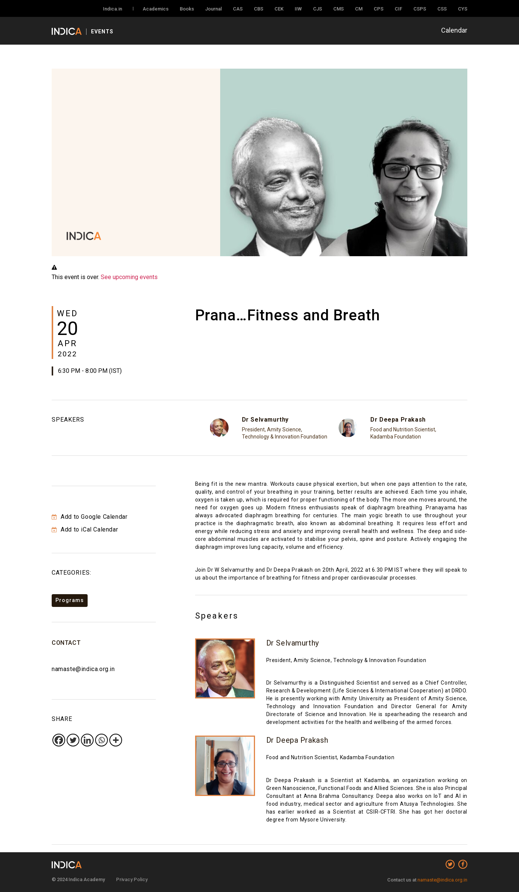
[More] (115, 740)
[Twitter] (73, 740)
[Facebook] (58, 740)
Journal (213, 9)
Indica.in (112, 9)
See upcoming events (129, 277)
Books (187, 9)
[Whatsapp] (101, 740)
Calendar (454, 30)
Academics (156, 9)
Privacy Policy (132, 879)
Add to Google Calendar (89, 516)
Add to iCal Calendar (85, 529)
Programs (69, 600)
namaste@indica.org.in (83, 669)
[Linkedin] (87, 740)
